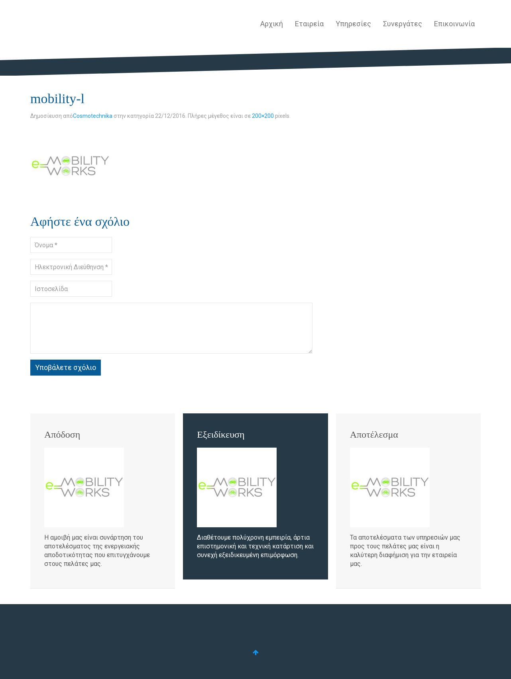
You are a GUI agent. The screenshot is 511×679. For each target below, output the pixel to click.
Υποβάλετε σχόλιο (65, 367)
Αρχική (271, 24)
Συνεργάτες (402, 24)
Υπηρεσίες (353, 24)
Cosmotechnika (92, 116)
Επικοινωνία (454, 24)
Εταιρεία (309, 24)
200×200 (263, 116)
